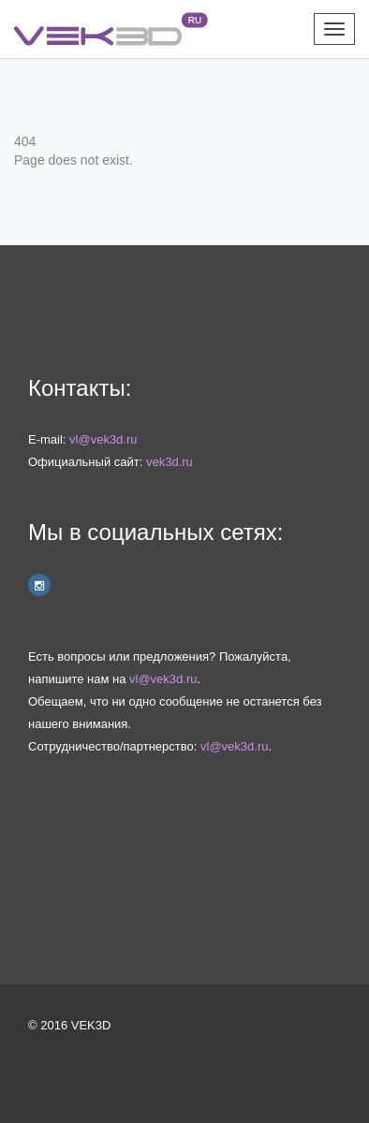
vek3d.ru (169, 462)
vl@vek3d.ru (103, 439)
